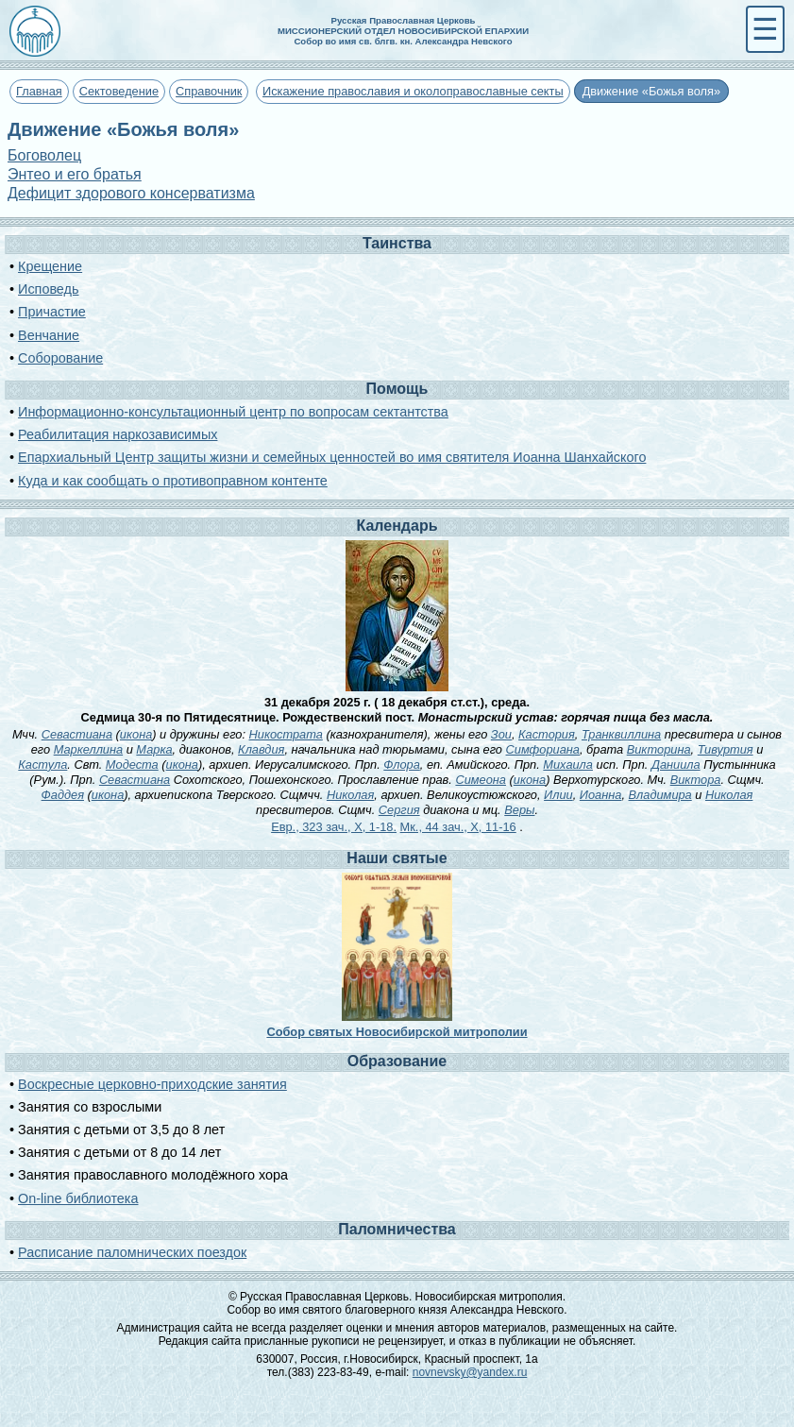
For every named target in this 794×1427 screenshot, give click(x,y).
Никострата (286, 734)
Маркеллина (88, 749)
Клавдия (261, 749)
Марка (154, 749)
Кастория (546, 734)
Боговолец (44, 155)
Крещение (50, 266)
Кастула (42, 764)
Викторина (659, 749)
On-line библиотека (78, 1198)
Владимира (660, 795)
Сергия (399, 810)
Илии (558, 795)
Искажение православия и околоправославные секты (413, 91)
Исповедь (48, 289)
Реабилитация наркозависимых (117, 434)
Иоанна (601, 795)
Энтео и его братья (75, 174)
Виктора (695, 780)
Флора (401, 764)
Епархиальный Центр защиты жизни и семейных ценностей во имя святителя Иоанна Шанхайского (332, 457)
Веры (519, 810)
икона (136, 734)
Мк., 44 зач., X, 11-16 (458, 827)
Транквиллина (621, 734)
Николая (350, 795)
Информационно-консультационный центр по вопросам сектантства (233, 411)
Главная (39, 91)
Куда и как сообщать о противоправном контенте (173, 480)
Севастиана (77, 734)
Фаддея (63, 795)
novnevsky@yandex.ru (470, 1372)
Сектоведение (119, 91)
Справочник (209, 91)
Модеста (132, 764)
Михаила (568, 764)
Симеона (480, 780)
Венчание (48, 335)
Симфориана (543, 749)
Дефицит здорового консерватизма (131, 193)
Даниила (676, 764)
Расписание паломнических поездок (132, 1252)
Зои (501, 734)
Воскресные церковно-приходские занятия (152, 1084)
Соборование (60, 357)
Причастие (52, 311)
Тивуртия (725, 749)
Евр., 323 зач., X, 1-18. (334, 827)
